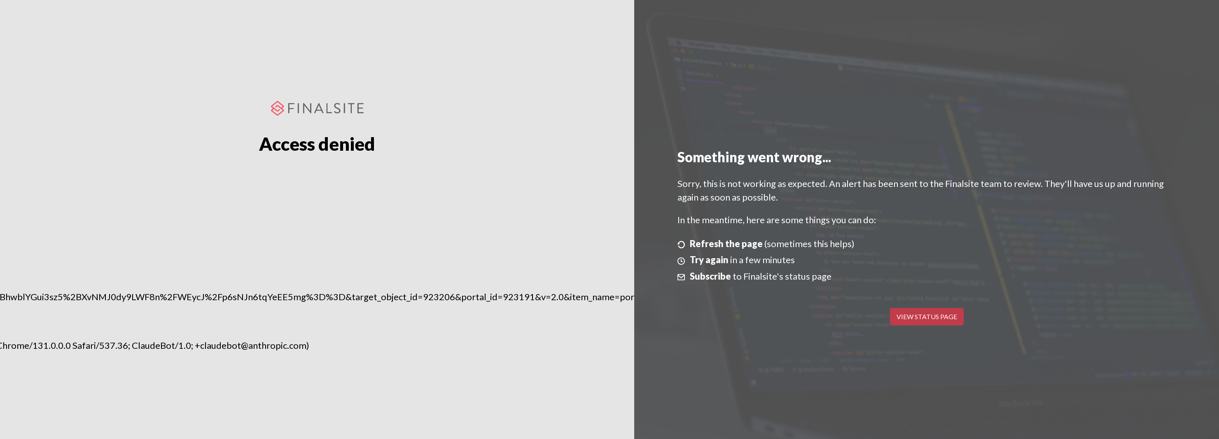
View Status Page (927, 316)
